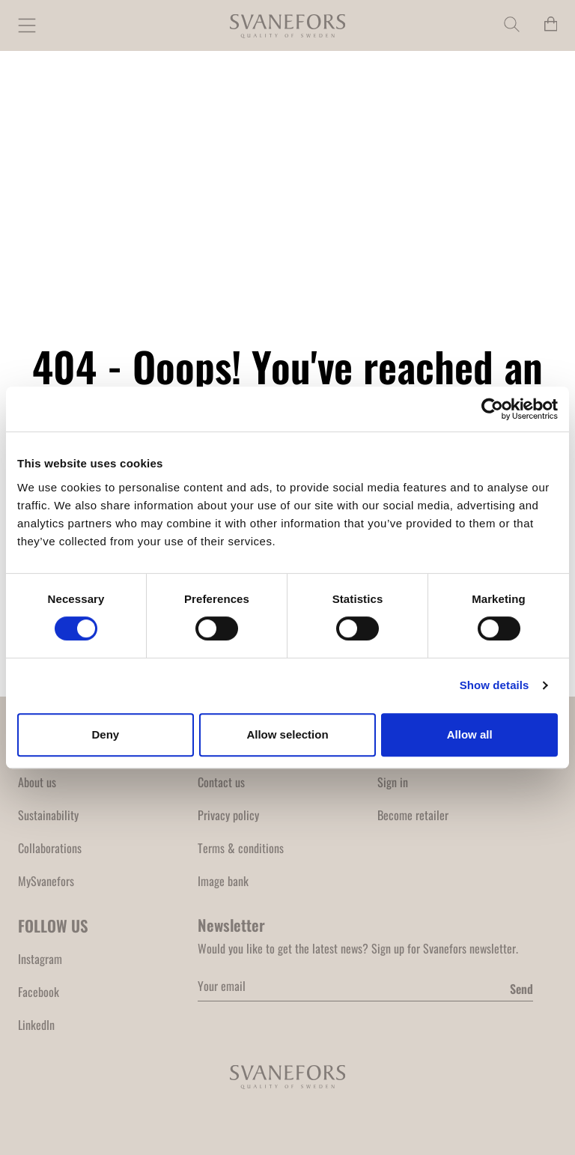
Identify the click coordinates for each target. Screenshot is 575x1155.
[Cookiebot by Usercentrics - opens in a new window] (492, 409)
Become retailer (412, 815)
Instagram (40, 959)
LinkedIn (36, 1025)
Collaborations (50, 848)
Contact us (221, 782)
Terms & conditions (241, 848)
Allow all (470, 734)
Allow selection (287, 734)
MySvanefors (46, 881)
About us (37, 782)
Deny (105, 734)
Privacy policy (228, 815)
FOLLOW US (53, 925)
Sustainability (48, 815)
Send (521, 989)
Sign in (392, 782)
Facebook (38, 992)
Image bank (223, 881)
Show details (494, 685)
